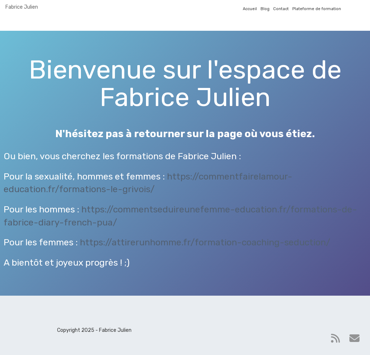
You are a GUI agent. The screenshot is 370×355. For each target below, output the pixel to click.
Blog (265, 9)
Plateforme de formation (316, 9)
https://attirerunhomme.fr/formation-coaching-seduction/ (205, 242)
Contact (281, 9)
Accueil (250, 9)
